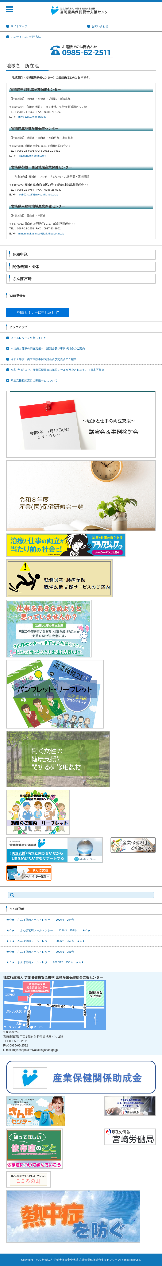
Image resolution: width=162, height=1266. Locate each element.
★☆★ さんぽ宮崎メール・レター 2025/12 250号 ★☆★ (45, 962)
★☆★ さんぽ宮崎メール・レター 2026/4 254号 (40, 919)
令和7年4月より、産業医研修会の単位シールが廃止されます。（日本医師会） (59, 369)
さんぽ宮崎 (21, 279)
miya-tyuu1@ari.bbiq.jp (32, 116)
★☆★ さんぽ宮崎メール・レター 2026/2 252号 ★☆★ (45, 941)
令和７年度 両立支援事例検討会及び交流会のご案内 (44, 359)
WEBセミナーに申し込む (36, 312)
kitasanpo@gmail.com (32, 155)
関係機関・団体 (25, 267)
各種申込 (20, 254)
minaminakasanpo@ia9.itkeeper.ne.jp (41, 233)
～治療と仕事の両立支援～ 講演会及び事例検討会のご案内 (48, 348)
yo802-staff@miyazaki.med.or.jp (38, 194)
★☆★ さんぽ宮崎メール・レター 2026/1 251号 (40, 951)
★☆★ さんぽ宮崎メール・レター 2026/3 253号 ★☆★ (48, 930)
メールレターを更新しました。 (30, 337)
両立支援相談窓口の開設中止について (34, 380)
